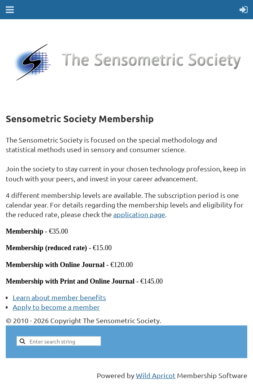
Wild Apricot (155, 375)
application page (139, 214)
